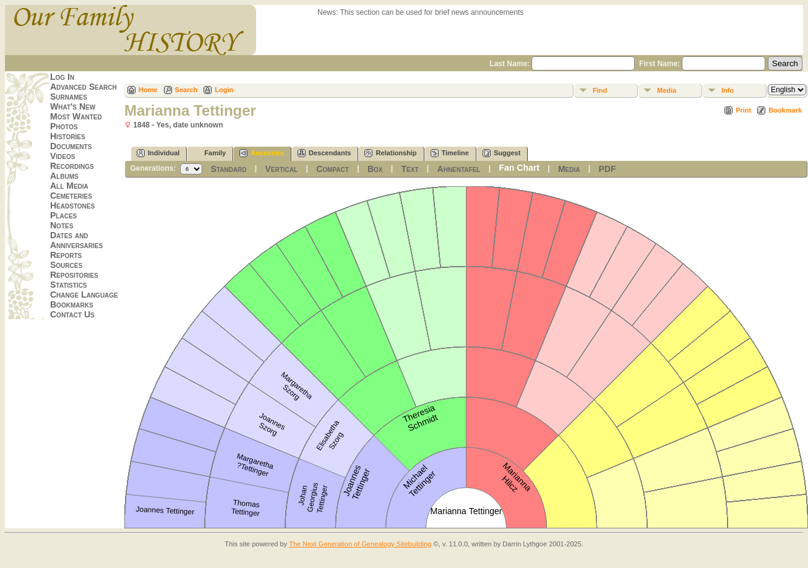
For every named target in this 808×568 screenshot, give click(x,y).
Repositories (74, 275)
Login (224, 89)
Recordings (72, 166)
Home (148, 89)
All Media (69, 186)
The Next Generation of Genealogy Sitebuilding (360, 544)
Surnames (68, 96)
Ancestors (261, 153)
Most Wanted (76, 116)
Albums (64, 176)
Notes (61, 225)
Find (600, 90)
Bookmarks (71, 304)
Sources (66, 265)
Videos (62, 156)
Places (63, 215)
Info (727, 90)
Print (743, 110)
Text (410, 169)
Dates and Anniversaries (76, 240)
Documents (71, 146)
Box (375, 169)
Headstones (72, 205)
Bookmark (785, 110)
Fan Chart (519, 168)
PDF (607, 169)
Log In (62, 77)
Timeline (450, 153)
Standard (228, 169)
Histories (67, 136)
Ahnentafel (459, 169)
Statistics (68, 285)
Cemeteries (71, 195)
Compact (332, 169)
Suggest (501, 153)
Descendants (324, 153)
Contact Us (72, 314)
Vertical (281, 169)
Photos (64, 126)
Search (186, 89)
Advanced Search (83, 87)
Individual (158, 153)
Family (209, 153)
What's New (72, 106)
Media (666, 90)
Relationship (390, 153)
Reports (66, 255)
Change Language (84, 294)
